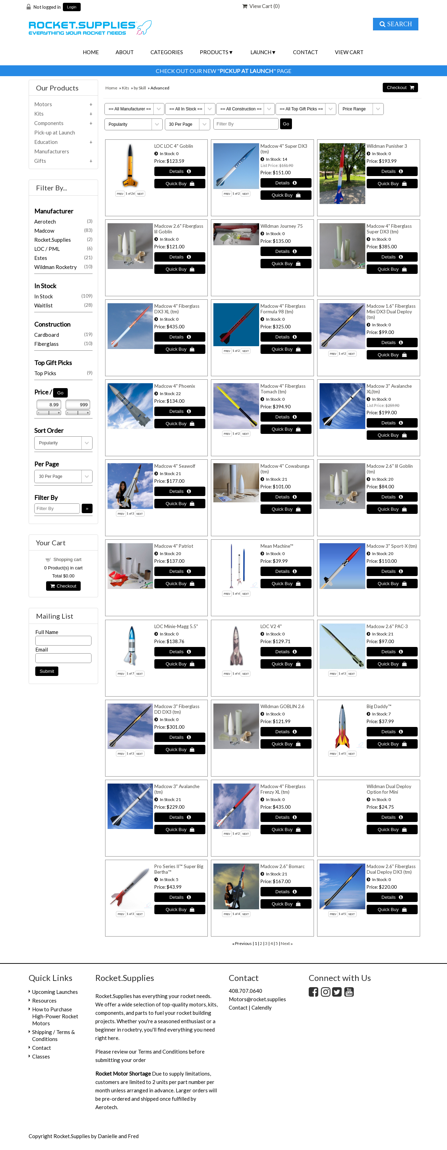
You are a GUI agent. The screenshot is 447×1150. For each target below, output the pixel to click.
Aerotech (63, 221)
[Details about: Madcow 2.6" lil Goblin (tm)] (392, 497)
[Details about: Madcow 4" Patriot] (179, 571)
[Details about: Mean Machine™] (286, 571)
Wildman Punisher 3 (387, 146)
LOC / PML (63, 249)
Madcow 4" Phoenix (174, 386)
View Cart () (261, 6)
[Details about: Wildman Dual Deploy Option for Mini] (392, 817)
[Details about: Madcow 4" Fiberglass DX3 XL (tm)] (179, 337)
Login (71, 7)
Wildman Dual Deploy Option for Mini (389, 789)
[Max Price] (78, 405)
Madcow (63, 230)
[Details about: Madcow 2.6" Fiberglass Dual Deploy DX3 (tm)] (392, 897)
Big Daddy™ (379, 706)
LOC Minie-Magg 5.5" (176, 626)
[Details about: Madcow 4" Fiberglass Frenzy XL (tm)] (286, 817)
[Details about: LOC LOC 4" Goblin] (179, 171)
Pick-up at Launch (54, 132)
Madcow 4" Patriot (173, 546)
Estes (63, 258)
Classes (41, 1056)
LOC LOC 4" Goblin (173, 146)
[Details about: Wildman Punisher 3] (392, 171)
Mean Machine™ (277, 546)
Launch (260, 52)
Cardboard (63, 335)
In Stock (63, 296)
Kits (125, 87)
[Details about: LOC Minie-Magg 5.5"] (179, 651)
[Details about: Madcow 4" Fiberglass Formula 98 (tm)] (286, 337)
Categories (167, 52)
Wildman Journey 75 (282, 226)
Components (49, 123)
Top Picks (63, 373)
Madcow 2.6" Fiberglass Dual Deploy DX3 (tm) (391, 869)
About (125, 52)
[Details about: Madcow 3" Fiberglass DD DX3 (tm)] (179, 737)
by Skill (140, 87)
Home (91, 52)
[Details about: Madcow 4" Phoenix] (179, 411)
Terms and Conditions (163, 1051)
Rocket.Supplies (63, 239)
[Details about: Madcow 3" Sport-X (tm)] (392, 571)
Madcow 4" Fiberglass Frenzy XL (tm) (283, 789)
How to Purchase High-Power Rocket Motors (55, 1016)
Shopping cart (67, 559)
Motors (43, 104)
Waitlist (63, 305)
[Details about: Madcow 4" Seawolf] (179, 491)
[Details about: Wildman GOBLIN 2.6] (286, 731)
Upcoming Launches (55, 992)
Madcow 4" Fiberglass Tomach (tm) (283, 388)
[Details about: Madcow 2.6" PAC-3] (392, 651)
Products (214, 52)
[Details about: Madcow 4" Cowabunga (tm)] (286, 497)
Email (41, 649)
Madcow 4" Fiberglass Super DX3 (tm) (389, 228)
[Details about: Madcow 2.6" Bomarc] (286, 891)
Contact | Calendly (250, 1007)
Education (46, 142)
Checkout (63, 586)
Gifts (40, 161)
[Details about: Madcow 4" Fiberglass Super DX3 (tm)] (392, 257)
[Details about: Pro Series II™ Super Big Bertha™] (179, 897)
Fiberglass (63, 344)
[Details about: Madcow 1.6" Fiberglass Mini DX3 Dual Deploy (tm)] (392, 342)
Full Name (46, 632)
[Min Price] (49, 405)
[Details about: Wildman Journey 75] (286, 251)
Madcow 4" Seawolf (174, 466)
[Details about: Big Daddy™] (392, 731)
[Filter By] (246, 124)
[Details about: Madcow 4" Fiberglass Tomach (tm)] (286, 417)
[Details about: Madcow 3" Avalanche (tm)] (179, 817)
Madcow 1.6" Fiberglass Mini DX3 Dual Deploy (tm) (391, 311)
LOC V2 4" (271, 626)
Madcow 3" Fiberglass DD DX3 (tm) (176, 709)
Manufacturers (51, 151)
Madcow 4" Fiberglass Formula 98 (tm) (283, 308)
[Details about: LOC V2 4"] (286, 651)
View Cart (349, 52)
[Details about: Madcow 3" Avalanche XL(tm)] (392, 423)
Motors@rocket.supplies (257, 999)
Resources (44, 1000)
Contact (305, 52)
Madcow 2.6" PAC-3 (387, 626)
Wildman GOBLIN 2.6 (283, 706)
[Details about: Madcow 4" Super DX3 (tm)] (286, 183)
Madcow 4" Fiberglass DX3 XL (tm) (176, 308)
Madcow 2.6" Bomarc (283, 866)
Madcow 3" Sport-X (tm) (392, 546)
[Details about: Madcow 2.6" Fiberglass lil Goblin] (179, 257)
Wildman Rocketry (63, 267)
